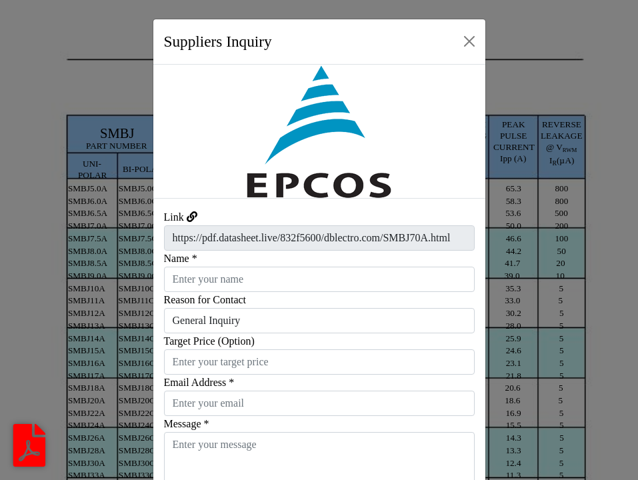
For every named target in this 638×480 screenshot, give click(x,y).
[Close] (469, 41)
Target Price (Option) (209, 341)
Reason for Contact (205, 299)
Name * (180, 258)
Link (174, 217)
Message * (186, 423)
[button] (178, 131)
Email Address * (199, 382)
